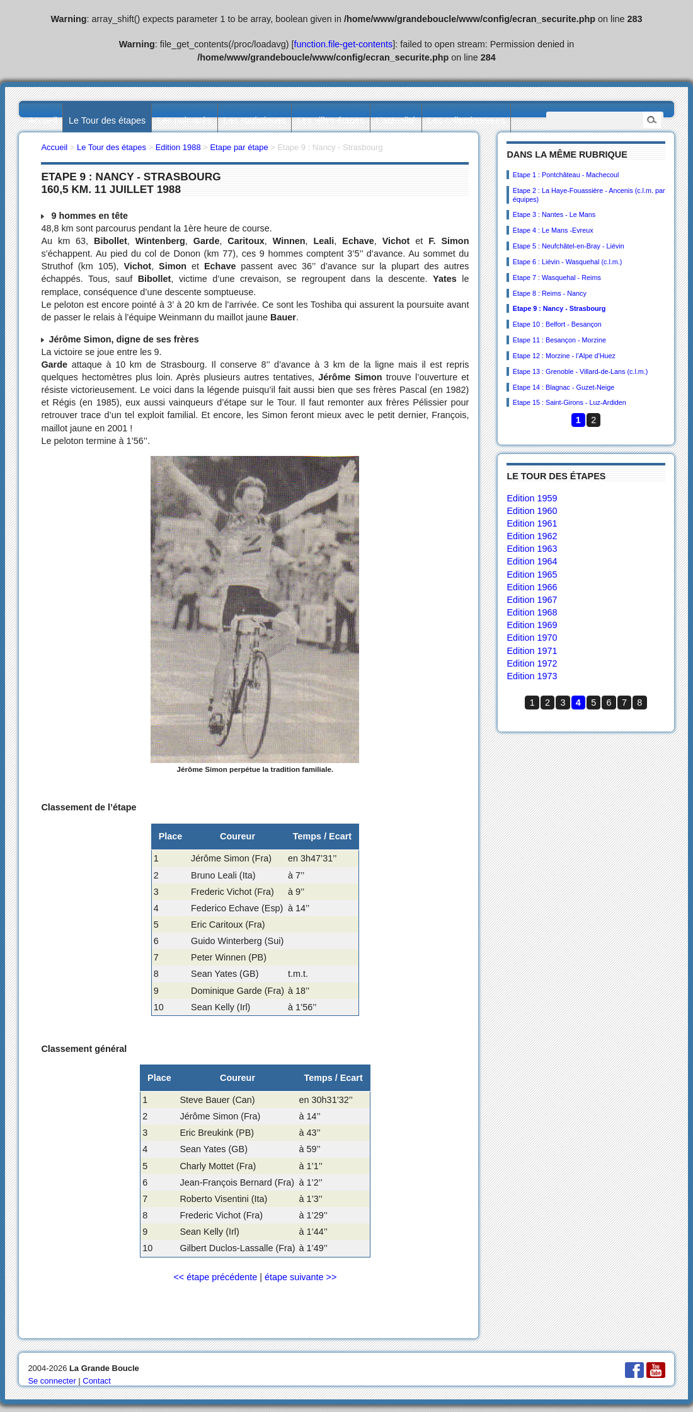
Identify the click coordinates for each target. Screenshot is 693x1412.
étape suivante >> (300, 1277)
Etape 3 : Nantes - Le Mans (554, 214)
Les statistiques (254, 120)
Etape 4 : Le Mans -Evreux (553, 230)
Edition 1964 (532, 561)
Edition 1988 (178, 147)
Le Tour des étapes (107, 120)
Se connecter (52, 1381)
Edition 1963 (532, 549)
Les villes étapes (330, 120)
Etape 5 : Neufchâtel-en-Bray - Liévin (568, 246)
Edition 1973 (532, 676)
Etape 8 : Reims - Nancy (550, 293)
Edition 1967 (532, 600)
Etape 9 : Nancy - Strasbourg (559, 308)
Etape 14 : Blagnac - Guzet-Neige (563, 387)
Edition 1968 (532, 612)
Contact (97, 1381)
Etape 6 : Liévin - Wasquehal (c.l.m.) (567, 261)
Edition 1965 (532, 574)
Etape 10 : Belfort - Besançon (557, 324)
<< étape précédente (215, 1277)
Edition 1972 (532, 663)
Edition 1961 (532, 523)
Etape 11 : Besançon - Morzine (559, 340)
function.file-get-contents (343, 44)
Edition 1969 (532, 625)
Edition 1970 (532, 638)
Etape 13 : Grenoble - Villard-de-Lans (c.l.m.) (580, 371)
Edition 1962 (532, 536)
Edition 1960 (532, 511)
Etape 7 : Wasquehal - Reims (557, 277)
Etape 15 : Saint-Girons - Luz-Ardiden (569, 402)
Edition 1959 (532, 498)
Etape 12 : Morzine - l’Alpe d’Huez (564, 355)
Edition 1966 (532, 587)
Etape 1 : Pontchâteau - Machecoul (566, 174)
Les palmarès (185, 120)
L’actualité (395, 120)
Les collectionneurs (466, 120)
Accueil (42, 120)
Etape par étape (239, 147)
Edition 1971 (532, 651)
